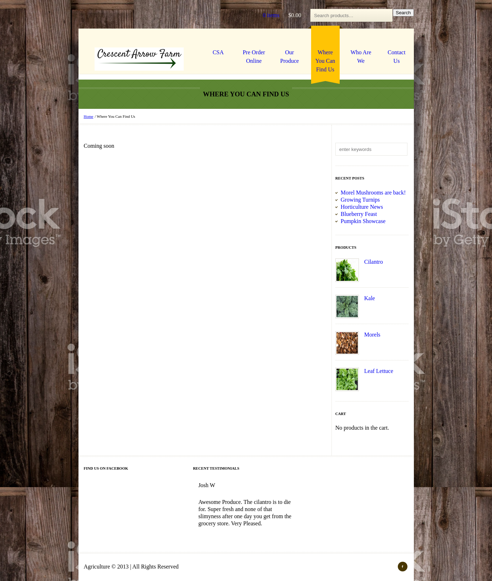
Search (403, 12)
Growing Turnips (360, 200)
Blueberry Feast (359, 214)
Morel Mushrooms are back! (373, 193)
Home (88, 116)
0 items (271, 15)
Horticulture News (362, 207)
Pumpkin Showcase (363, 221)
